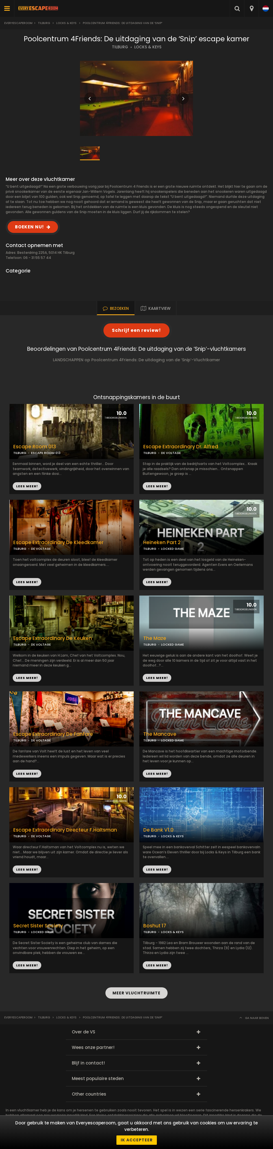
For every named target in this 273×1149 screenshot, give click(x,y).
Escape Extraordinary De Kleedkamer (58, 543)
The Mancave (159, 734)
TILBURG (120, 47)
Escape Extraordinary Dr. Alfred (180, 447)
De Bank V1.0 (158, 830)
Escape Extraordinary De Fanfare (53, 734)
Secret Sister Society (38, 926)
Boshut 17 (154, 926)
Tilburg (44, 23)
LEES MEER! (157, 486)
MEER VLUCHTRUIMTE (136, 993)
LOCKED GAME (172, 548)
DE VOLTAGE (171, 453)
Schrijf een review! (136, 330)
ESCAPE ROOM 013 (45, 453)
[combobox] (251, 8)
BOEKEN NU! (29, 227)
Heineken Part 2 (162, 543)
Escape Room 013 (34, 447)
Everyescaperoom (18, 23)
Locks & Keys (66, 23)
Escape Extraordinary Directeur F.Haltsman (65, 830)
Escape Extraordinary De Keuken (52, 638)
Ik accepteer (137, 1140)
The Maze (154, 638)
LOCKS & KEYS (147, 47)
